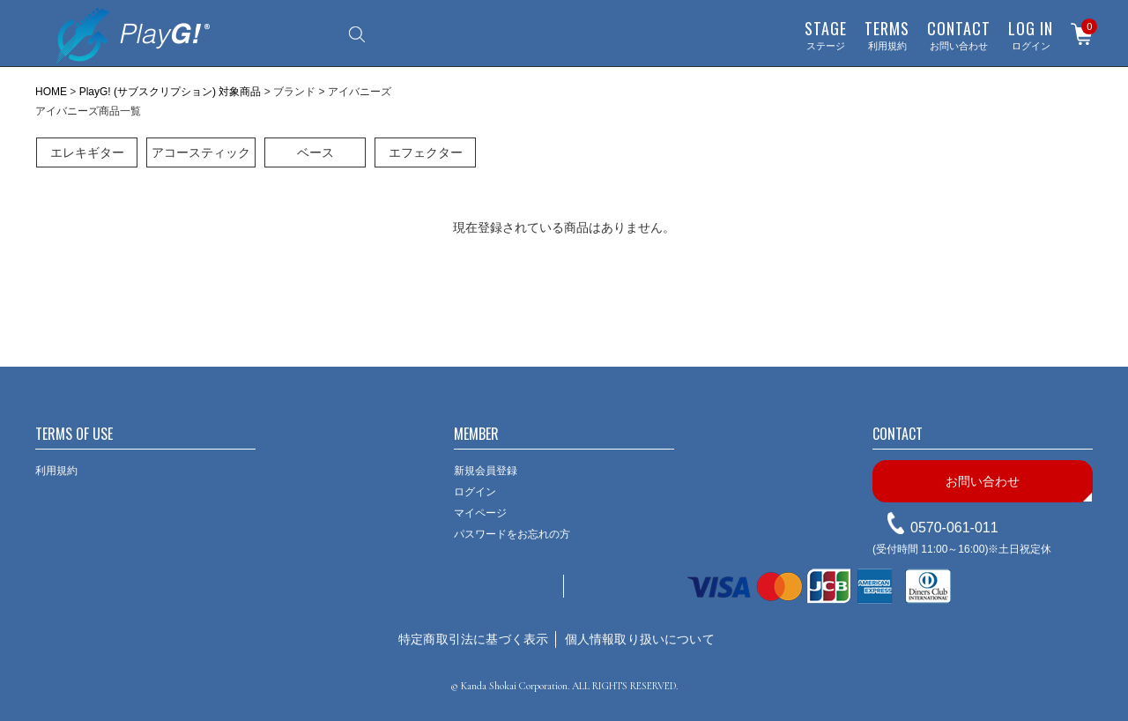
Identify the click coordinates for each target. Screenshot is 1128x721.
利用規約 (887, 34)
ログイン (1030, 34)
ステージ (826, 34)
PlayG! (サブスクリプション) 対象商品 (170, 91)
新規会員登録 (485, 471)
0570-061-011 (954, 527)
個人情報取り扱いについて (640, 639)
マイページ (480, 513)
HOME (51, 91)
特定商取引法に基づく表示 (473, 639)
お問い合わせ (959, 34)
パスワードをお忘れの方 (512, 534)
